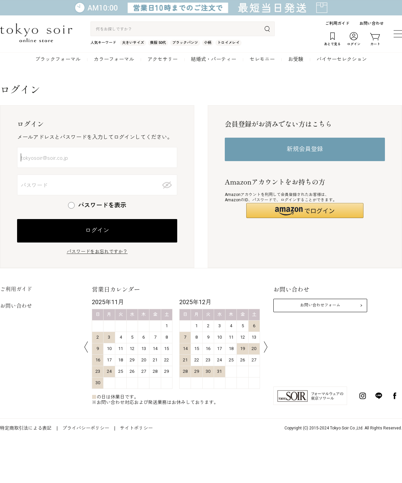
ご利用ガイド (337, 23)
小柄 (207, 43)
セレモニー (262, 59)
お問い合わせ (371, 23)
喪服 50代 (158, 43)
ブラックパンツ (185, 43)
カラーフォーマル (114, 59)
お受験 (295, 59)
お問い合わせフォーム (320, 305)
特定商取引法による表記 (26, 428)
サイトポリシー (136, 428)
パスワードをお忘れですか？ (97, 251)
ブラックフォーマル (57, 59)
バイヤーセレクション (342, 59)
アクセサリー (162, 59)
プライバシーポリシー (85, 428)
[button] (304, 210)
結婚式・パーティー (213, 59)
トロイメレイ (228, 43)
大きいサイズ (133, 43)
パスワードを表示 (102, 205)
